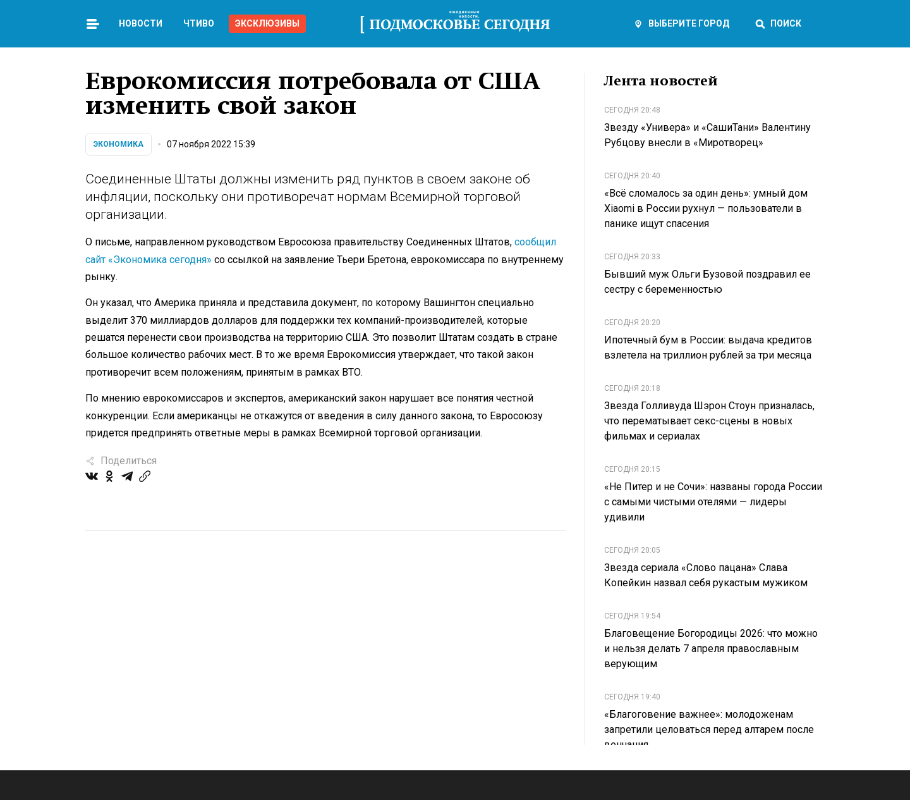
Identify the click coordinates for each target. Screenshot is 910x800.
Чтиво (198, 23)
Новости (140, 23)
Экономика (118, 144)
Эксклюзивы (267, 23)
